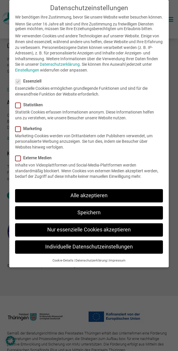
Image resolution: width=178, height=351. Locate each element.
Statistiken (30, 104)
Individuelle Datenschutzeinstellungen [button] (89, 246)
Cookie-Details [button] (62, 260)
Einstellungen (27, 69)
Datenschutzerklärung (60, 64)
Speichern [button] (89, 212)
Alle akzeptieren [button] (89, 195)
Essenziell (30, 80)
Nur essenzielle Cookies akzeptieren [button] (89, 229)
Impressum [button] (117, 260)
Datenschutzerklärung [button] (91, 260)
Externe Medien (35, 157)
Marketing (30, 128)
